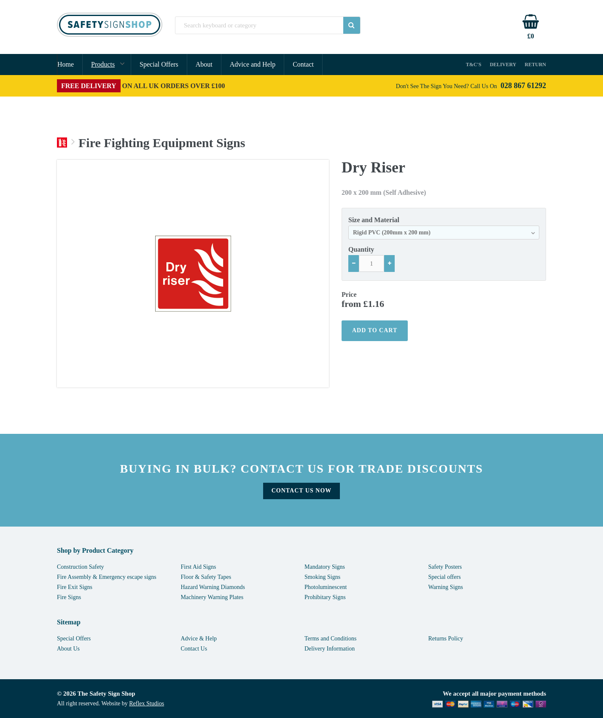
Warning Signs (445, 587)
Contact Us (194, 648)
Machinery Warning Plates (212, 597)
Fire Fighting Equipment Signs (161, 143)
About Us (68, 648)
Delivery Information (329, 648)
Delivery (503, 64)
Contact (303, 64)
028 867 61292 (523, 85)
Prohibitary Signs (325, 597)
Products (103, 64)
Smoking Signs (322, 577)
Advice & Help (199, 638)
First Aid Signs (198, 567)
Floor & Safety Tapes (206, 577)
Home (65, 64)
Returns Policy (445, 638)
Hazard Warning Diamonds (213, 587)
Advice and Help (252, 64)
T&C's (474, 64)
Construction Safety (80, 567)
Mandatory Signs (324, 567)
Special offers (444, 577)
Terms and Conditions (330, 638)
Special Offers (159, 64)
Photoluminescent (325, 587)
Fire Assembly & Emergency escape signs (106, 577)
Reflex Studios (146, 703)
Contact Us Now (302, 490)
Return (535, 64)
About (204, 64)
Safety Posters (445, 567)
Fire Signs (69, 597)
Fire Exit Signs (74, 587)
